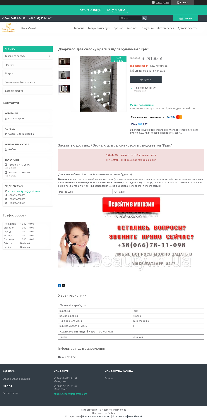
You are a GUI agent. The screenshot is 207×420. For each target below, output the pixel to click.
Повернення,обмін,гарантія (20, 82)
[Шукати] (144, 18)
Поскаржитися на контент (96, 416)
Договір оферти (187, 28)
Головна (79, 28)
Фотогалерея (165, 28)
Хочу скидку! (116, 9)
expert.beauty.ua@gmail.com (24, 191)
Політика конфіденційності (127, 416)
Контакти (132, 28)
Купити (147, 79)
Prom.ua (121, 410)
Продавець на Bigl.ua (103, 413)
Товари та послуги (99, 28)
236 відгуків (162, 2)
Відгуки (9, 73)
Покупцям (148, 28)
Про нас (118, 28)
